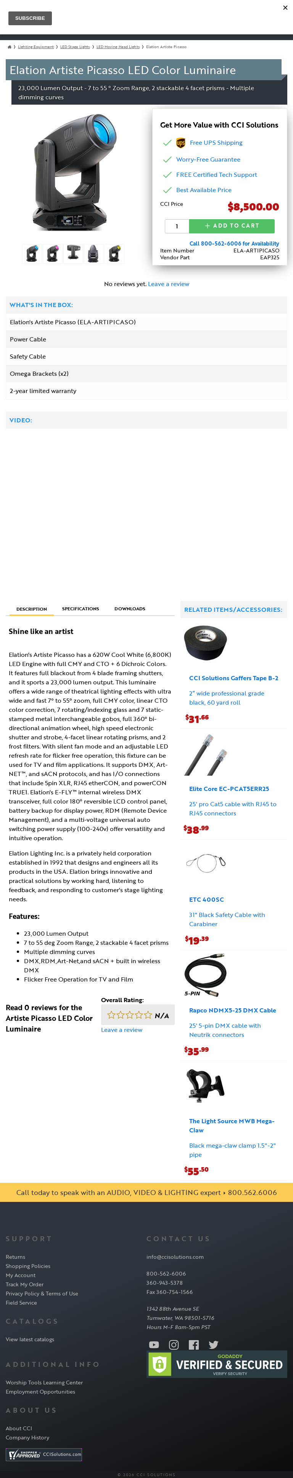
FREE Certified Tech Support (216, 174)
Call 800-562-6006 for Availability (234, 243)
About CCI (19, 1427)
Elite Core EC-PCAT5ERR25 (229, 787)
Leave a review (168, 283)
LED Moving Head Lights (118, 47)
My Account (20, 1274)
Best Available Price (204, 189)
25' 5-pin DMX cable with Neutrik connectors (225, 1029)
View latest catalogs (30, 1338)
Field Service (21, 1302)
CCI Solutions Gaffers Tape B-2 (233, 677)
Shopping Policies (28, 1265)
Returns (15, 1256)
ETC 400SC (206, 898)
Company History (27, 1437)
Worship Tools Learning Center (44, 1382)
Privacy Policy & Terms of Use (42, 1293)
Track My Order (24, 1283)
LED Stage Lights (75, 47)
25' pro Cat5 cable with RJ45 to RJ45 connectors (233, 808)
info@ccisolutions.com (175, 1256)
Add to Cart (232, 226)
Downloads (129, 607)
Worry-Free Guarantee (208, 159)
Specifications (80, 607)
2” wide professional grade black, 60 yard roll (226, 697)
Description (31, 608)
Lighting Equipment (36, 47)
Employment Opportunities (40, 1391)
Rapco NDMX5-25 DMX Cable (232, 1009)
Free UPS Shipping (209, 142)
